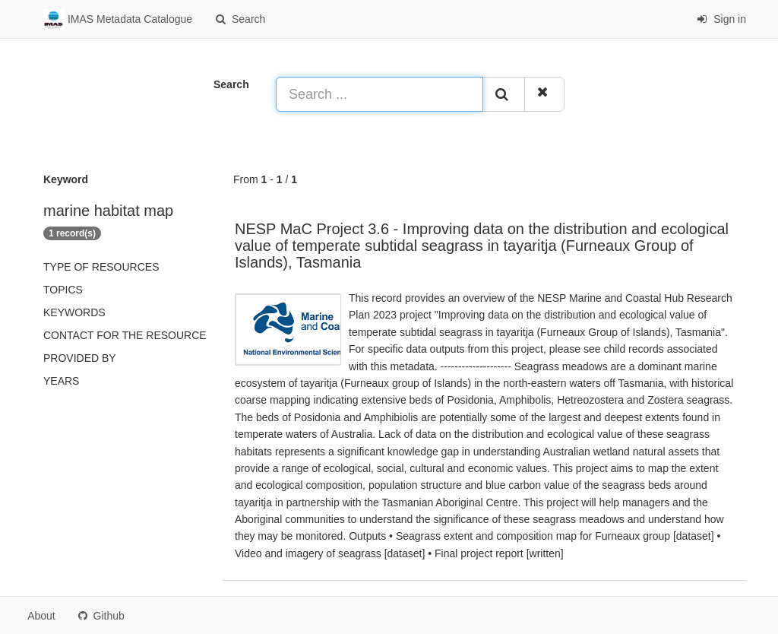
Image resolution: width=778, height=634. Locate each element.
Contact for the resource (125, 335)
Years (61, 381)
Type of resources (101, 267)
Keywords (74, 312)
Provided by (79, 358)
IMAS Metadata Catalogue (117, 19)
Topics (63, 290)
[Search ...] (379, 94)
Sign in (721, 19)
